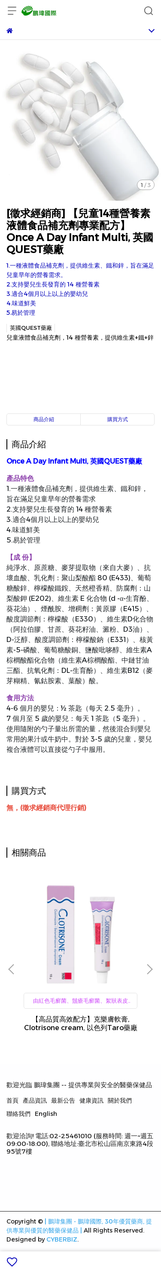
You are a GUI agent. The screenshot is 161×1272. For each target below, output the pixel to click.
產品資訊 (35, 1100)
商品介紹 (43, 419)
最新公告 (63, 1100)
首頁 (12, 1100)
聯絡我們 (18, 1114)
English (46, 1114)
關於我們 (120, 1100)
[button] (149, 969)
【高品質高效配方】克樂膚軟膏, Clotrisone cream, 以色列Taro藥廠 (80, 1023)
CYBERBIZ (61, 1239)
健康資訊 (91, 1100)
